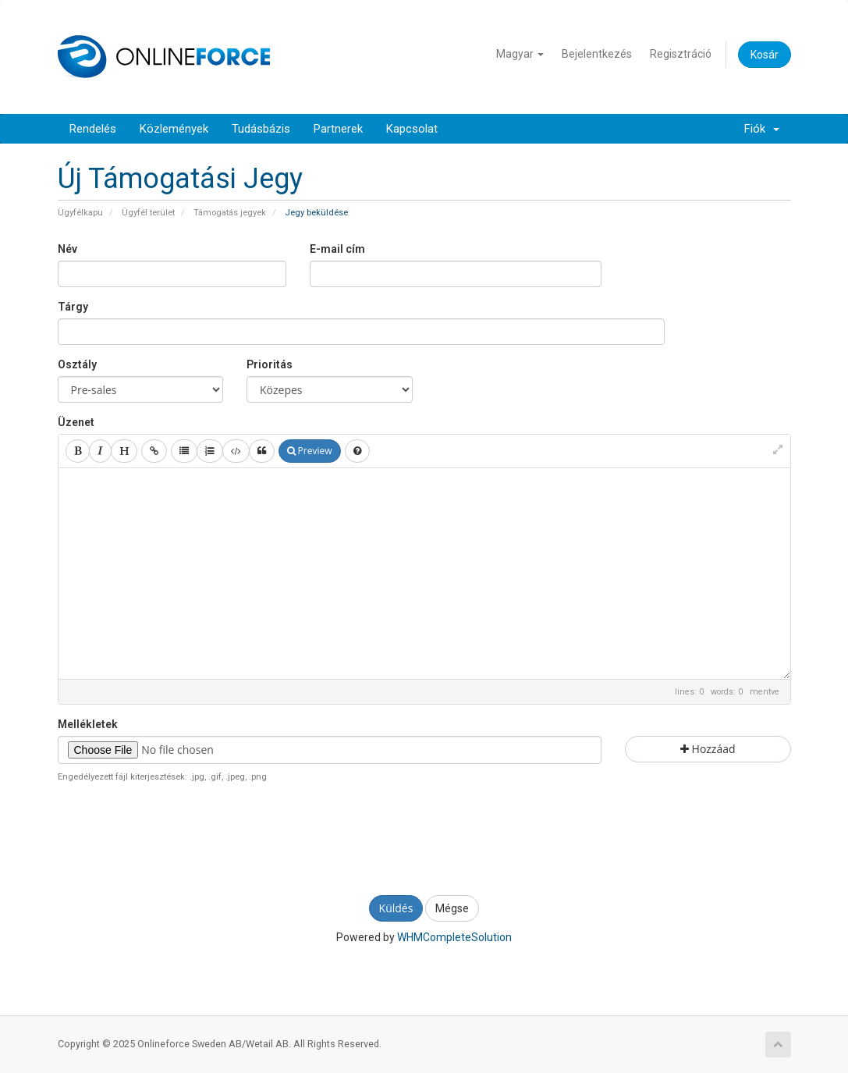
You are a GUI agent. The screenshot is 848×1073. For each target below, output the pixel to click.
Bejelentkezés (597, 54)
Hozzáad (708, 748)
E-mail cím (337, 249)
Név (67, 249)
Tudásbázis (261, 129)
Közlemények (174, 129)
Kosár (764, 54)
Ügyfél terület (148, 213)
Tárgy (73, 306)
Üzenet (76, 422)
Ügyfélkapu (80, 213)
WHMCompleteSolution (454, 937)
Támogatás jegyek (229, 213)
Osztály (77, 364)
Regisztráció (680, 54)
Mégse (452, 908)
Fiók (761, 129)
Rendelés (92, 129)
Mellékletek (88, 724)
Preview (309, 450)
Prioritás (270, 364)
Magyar (520, 54)
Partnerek (338, 129)
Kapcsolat (412, 129)
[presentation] (424, 837)
